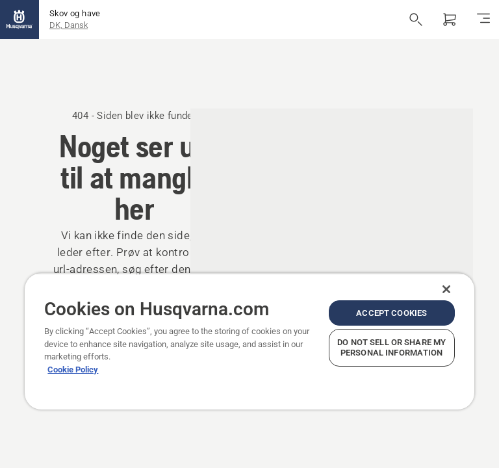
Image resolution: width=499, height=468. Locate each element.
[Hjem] (19, 19)
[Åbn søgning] (415, 19)
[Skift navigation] (483, 19)
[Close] (446, 289)
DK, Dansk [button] (68, 25)
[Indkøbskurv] (449, 19)
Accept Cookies (391, 313)
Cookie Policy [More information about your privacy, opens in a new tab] (72, 369)
